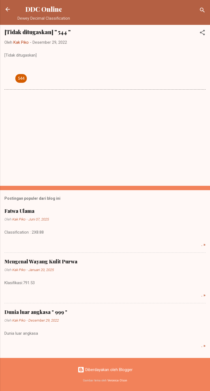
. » (203, 244)
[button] (202, 33)
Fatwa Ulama (19, 211)
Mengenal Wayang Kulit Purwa (40, 261)
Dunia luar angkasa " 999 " (35, 312)
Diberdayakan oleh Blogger (105, 369)
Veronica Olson (117, 380)
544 (21, 78)
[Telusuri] (202, 11)
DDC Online (43, 9)
